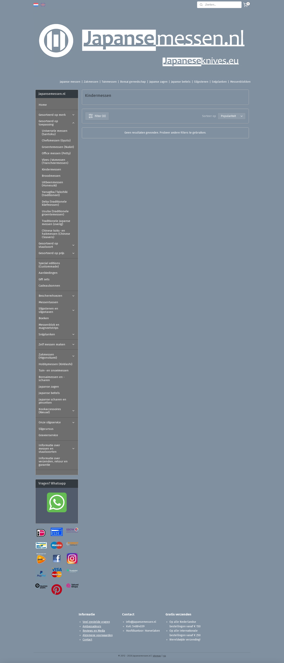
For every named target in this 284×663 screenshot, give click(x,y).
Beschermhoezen (57, 295)
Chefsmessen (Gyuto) (56, 140)
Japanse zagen (158, 81)
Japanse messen (70, 81)
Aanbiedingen (48, 273)
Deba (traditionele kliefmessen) (54, 203)
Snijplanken (219, 81)
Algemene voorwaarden (98, 635)
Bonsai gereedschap (133, 81)
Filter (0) (97, 116)
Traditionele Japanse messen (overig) (56, 222)
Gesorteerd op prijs (57, 253)
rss (164, 656)
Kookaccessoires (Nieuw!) (57, 410)
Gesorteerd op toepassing (57, 122)
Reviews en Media (94, 630)
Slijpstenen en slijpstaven (57, 310)
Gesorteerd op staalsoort (57, 245)
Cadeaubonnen (49, 285)
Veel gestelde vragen (96, 622)
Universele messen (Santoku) (54, 132)
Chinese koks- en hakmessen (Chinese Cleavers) (56, 234)
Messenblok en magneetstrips (49, 326)
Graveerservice (48, 435)
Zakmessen (91, 81)
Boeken (44, 318)
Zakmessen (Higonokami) (57, 356)
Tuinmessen (109, 81)
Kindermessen (51, 169)
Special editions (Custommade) (49, 264)
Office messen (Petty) (56, 153)
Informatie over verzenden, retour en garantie (53, 461)
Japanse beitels (181, 81)
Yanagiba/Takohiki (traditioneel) (54, 193)
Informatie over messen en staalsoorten (57, 448)
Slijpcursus (46, 429)
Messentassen (48, 302)
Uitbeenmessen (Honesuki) (52, 183)
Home (43, 105)
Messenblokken (240, 81)
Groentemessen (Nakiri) (58, 147)
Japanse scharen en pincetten (52, 401)
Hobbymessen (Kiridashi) (55, 364)
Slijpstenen (201, 81)
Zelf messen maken (57, 344)
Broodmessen (51, 176)
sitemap (157, 656)
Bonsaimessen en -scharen (52, 378)
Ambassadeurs (92, 626)
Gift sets (44, 279)
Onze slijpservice (57, 422)
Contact (87, 639)
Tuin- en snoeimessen (54, 370)
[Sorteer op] (231, 116)
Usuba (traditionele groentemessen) (55, 212)
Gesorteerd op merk (57, 115)
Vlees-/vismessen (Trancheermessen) (55, 161)
